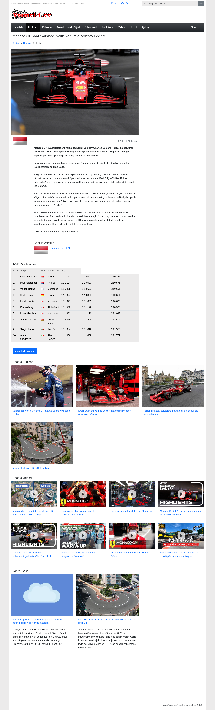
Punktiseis (107, 27)
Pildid (134, 27)
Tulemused (91, 27)
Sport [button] (194, 27)
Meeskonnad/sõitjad (68, 27)
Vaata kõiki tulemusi (25, 351)
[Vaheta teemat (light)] (113, 3)
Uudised (32, 27)
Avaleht (19, 27)
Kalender (47, 27)
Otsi (201, 3)
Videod (122, 27)
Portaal (16, 43)
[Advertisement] (132, 14)
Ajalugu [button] (146, 27)
